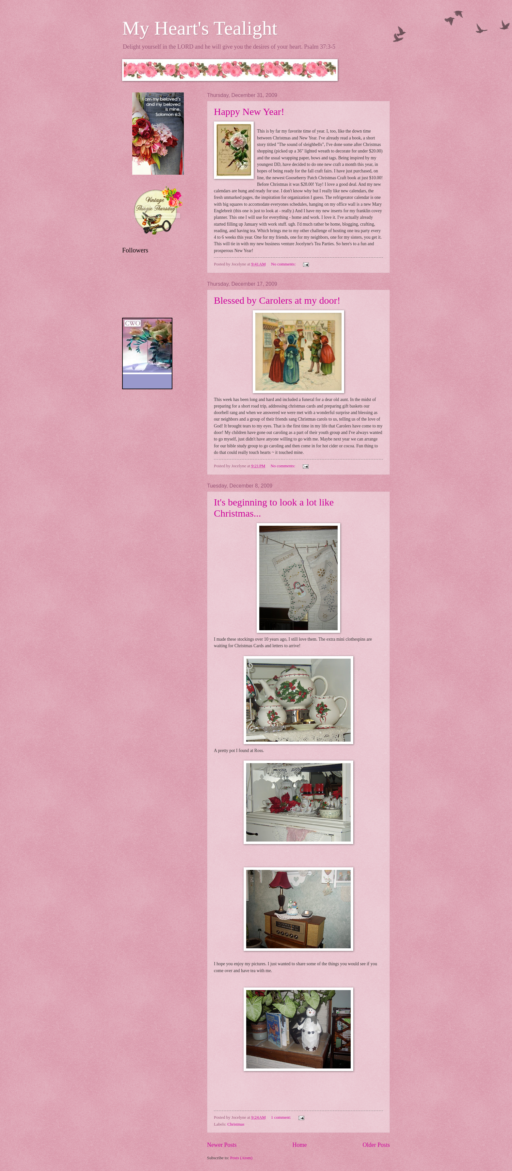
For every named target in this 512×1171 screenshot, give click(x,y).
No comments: (284, 264)
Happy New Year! (249, 111)
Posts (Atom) (241, 1158)
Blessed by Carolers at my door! (277, 300)
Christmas (235, 1124)
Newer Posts (222, 1145)
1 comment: (281, 1117)
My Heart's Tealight (199, 28)
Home (299, 1145)
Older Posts (376, 1145)
